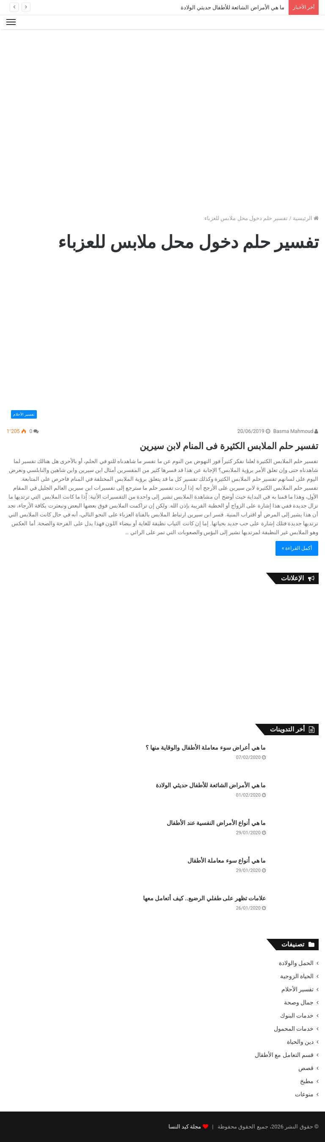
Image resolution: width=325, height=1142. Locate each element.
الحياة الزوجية (297, 976)
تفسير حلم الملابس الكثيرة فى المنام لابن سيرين (191, 444)
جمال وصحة (299, 1002)
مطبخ (307, 1081)
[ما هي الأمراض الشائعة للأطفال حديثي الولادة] (295, 797)
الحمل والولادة (296, 963)
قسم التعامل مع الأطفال (284, 1054)
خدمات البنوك (297, 1015)
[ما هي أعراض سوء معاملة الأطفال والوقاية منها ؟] (295, 759)
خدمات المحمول (294, 1028)
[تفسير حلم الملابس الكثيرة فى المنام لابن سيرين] (163, 342)
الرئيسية (306, 218)
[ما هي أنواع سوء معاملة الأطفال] (295, 872)
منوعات (304, 1094)
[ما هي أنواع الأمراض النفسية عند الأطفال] (295, 835)
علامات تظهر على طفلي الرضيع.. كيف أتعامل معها (204, 898)
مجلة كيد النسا (184, 1126)
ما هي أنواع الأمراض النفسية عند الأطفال (216, 822)
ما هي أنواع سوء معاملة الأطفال (226, 860)
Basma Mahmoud (296, 431)
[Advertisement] (162, 57)
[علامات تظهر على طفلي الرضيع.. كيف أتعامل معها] (295, 910)
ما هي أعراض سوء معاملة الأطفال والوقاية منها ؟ (206, 747)
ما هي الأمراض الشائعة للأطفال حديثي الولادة (232, 7)
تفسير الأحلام (297, 989)
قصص (306, 1068)
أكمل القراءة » (297, 548)
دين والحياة (300, 1041)
